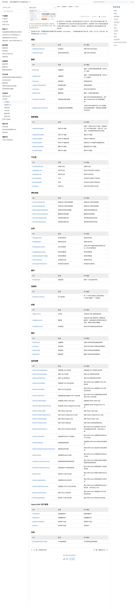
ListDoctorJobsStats (38, 442)
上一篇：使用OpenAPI (39, 556)
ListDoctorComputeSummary (41, 467)
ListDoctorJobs (36, 461)
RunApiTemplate (37, 156)
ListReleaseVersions (38, 55)
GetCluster (35, 87)
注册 (124, 3)
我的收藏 (103, 23)
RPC (63, 27)
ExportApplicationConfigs (39, 547)
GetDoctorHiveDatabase (39, 380)
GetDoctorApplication (38, 504)
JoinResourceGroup (38, 303)
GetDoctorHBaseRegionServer (41, 421)
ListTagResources (37, 332)
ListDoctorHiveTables (38, 389)
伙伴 (52, 3)
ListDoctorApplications (39, 486)
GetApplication (36, 248)
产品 (25, 3)
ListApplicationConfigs (38, 258)
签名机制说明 (85, 27)
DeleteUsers (36, 524)
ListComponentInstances (39, 270)
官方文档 (5, 8)
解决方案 (31, 3)
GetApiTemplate (37, 149)
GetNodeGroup (36, 180)
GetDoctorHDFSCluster (39, 499)
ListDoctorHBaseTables (39, 407)
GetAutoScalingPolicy (38, 212)
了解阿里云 (63, 3)
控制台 (120, 3)
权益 (37, 3)
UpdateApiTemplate (38, 141)
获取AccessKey (42, 40)
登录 (131, 3)
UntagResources (37, 326)
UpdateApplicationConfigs (40, 262)
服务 (56, 3)
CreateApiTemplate (38, 134)
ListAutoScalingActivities (39, 224)
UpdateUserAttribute (38, 528)
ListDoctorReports (37, 449)
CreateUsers (36, 520)
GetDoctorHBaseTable (39, 417)
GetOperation (36, 286)
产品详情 (94, 22)
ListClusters (35, 95)
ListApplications (37, 244)
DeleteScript (36, 360)
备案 (115, 3)
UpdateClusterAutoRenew (40, 114)
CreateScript (36, 348)
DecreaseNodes (37, 188)
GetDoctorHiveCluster (38, 384)
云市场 (47, 3)
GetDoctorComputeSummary (41, 474)
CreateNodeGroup (37, 172)
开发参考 (64, 12)
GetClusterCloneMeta (38, 105)
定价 (41, 3)
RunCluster (35, 76)
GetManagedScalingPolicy (40, 216)
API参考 (70, 12)
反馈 (72, 565)
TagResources (36, 320)
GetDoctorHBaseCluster (39, 429)
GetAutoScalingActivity (39, 228)
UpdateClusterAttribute (39, 91)
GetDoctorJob (36, 480)
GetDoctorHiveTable (38, 395)
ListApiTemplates (37, 145)
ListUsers (35, 531)
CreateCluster (36, 82)
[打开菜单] (3, 3)
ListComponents (37, 266)
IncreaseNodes (36, 184)
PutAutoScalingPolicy (38, 208)
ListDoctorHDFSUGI (38, 402)
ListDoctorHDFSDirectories (40, 492)
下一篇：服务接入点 (100, 556)
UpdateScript (36, 356)
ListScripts (35, 352)
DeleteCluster (36, 99)
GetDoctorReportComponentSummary (43, 455)
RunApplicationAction (38, 253)
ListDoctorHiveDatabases (39, 376)
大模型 (20, 3)
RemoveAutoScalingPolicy (40, 220)
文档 (111, 3)
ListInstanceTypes (37, 59)
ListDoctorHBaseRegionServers (41, 412)
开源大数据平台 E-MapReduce (19, 8)
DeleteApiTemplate (38, 152)
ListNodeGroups (37, 176)
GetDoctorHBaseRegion (39, 425)
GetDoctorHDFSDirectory (39, 435)
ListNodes (35, 192)
